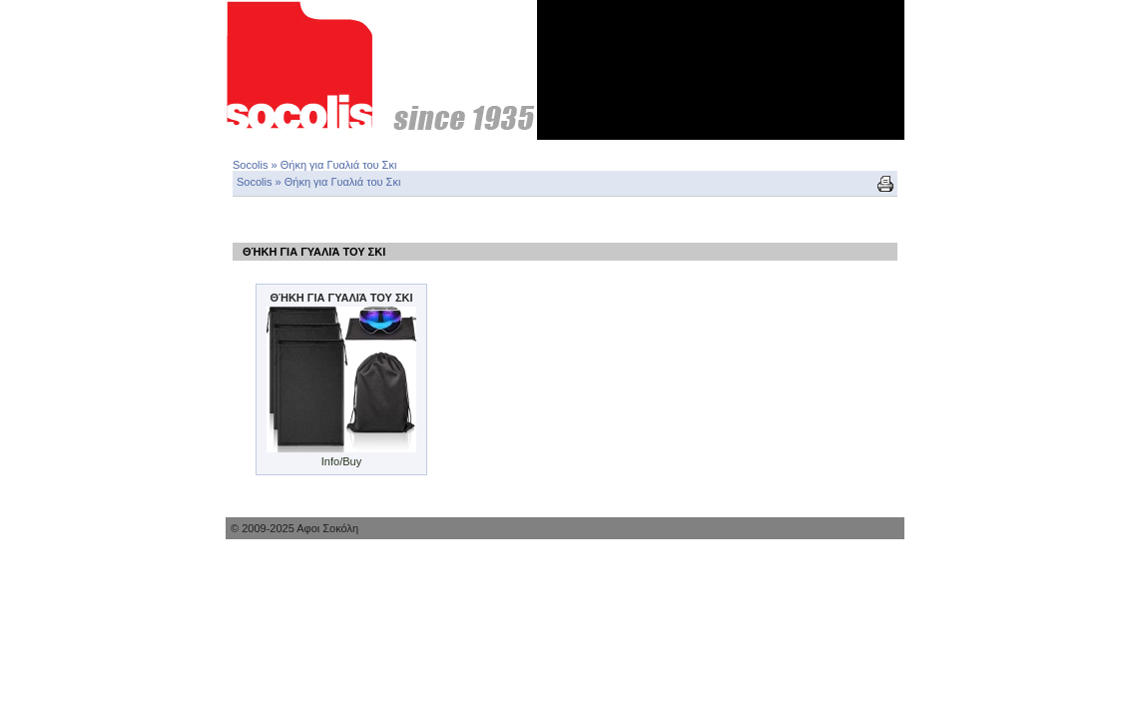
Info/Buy (341, 461)
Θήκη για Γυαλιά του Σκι (339, 165)
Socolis (250, 165)
